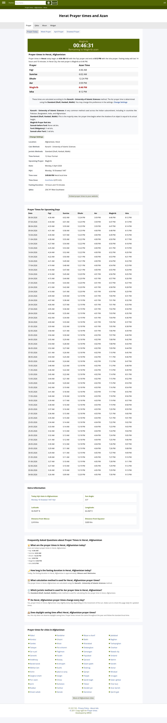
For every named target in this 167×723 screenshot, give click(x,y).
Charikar (114, 647)
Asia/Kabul (49, 180)
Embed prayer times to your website (83, 196)
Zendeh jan (88, 688)
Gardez (33, 643)
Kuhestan (60, 684)
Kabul (32, 635)
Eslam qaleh (88, 664)
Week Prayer (46, 31)
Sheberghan (88, 647)
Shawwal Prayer (73, 31)
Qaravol (87, 659)
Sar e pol (33, 651)
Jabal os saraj (62, 672)
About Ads (94, 708)
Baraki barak (35, 664)
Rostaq (59, 659)
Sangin (59, 676)
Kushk (59, 668)
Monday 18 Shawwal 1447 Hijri (43, 500)
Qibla (37, 25)
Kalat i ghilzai (116, 680)
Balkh (86, 639)
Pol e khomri (62, 647)
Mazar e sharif (89, 635)
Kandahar (61, 635)
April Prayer (58, 31)
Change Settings (120, 102)
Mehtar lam (34, 668)
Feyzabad (87, 655)
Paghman (60, 651)
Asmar (113, 668)
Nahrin (113, 659)
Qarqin (86, 672)
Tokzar (86, 684)
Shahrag (87, 668)
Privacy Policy (83, 708)
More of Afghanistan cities (83, 698)
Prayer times (92, 710)
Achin (32, 672)
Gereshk (33, 655)
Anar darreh (115, 688)
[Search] (30, 3)
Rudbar (33, 688)
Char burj (114, 684)
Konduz (33, 639)
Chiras (59, 680)
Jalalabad (114, 635)
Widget (53, 25)
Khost (59, 643)
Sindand (114, 655)
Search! (54, 3)
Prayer (28, 25)
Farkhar (60, 688)
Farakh (59, 655)
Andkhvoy (34, 659)
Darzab (60, 692)
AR (165, 2)
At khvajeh (61, 664)
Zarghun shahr (36, 676)
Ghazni (59, 639)
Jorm (32, 684)
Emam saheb (35, 692)
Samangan (88, 651)
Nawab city (115, 651)
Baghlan (114, 639)
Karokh (113, 664)
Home (11, 2)
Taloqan (33, 647)
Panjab (86, 676)
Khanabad (88, 643)
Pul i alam (34, 680)
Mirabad (114, 672)
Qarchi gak (115, 692)
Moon (44, 25)
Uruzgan (114, 676)
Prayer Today (32, 31)
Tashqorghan (116, 643)
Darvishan (88, 692)
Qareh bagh (88, 680)
